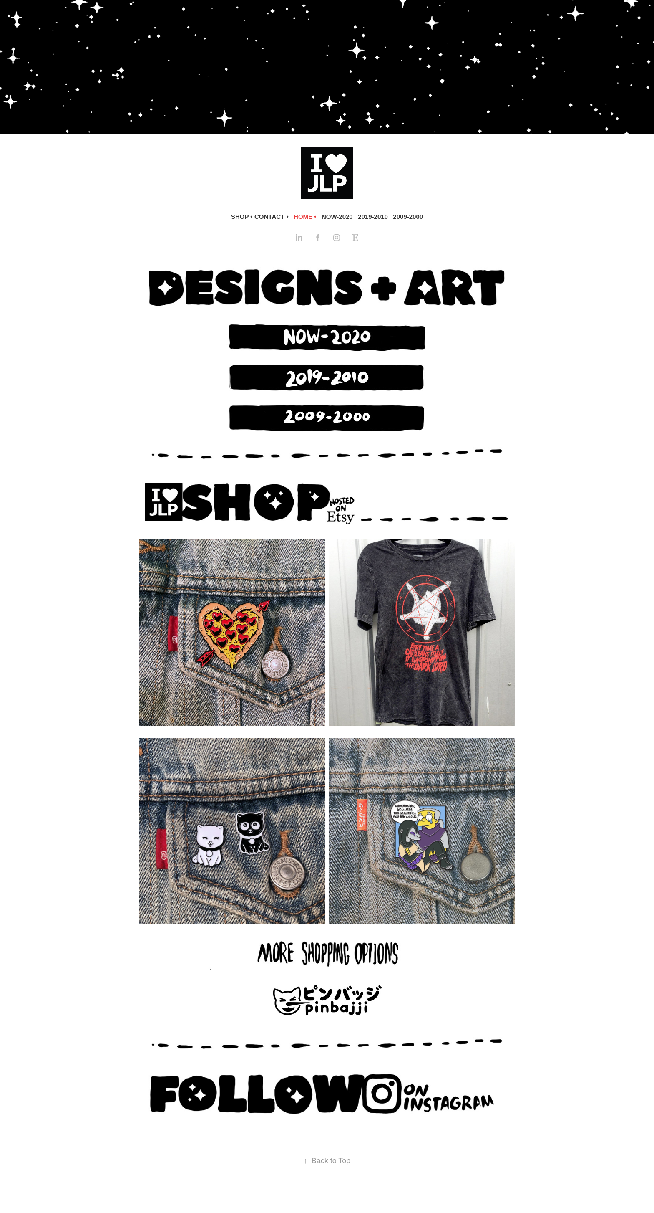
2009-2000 (408, 216)
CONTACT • (271, 216)
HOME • (305, 216)
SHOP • (242, 216)
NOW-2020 (337, 216)
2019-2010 (373, 216)
